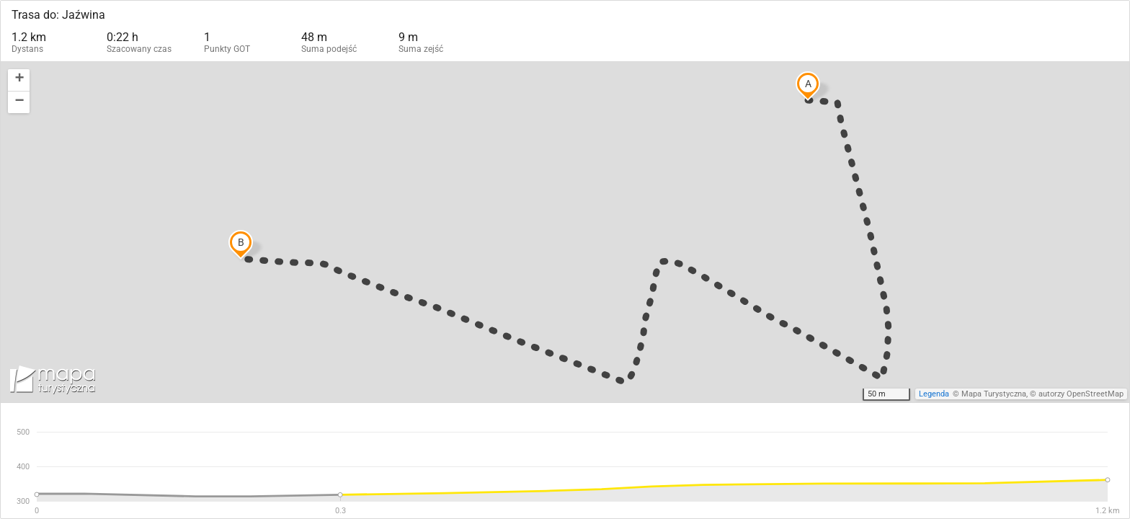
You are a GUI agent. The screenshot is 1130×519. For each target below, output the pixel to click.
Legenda (934, 394)
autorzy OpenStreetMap (1081, 394)
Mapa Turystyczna (993, 394)
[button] (19, 80)
